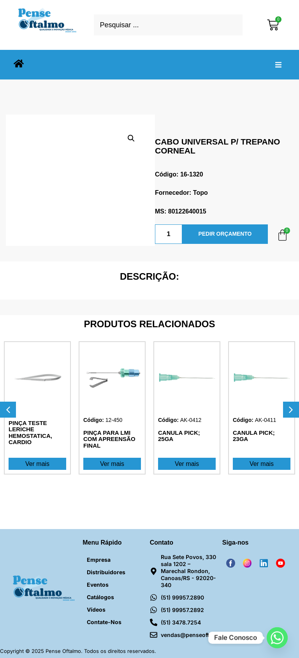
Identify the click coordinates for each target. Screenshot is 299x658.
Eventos (98, 584)
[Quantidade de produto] (168, 234)
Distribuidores (106, 572)
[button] (278, 65)
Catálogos (100, 597)
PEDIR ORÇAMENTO (225, 234)
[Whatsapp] (277, 637)
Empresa (99, 559)
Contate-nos (104, 622)
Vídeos (96, 609)
